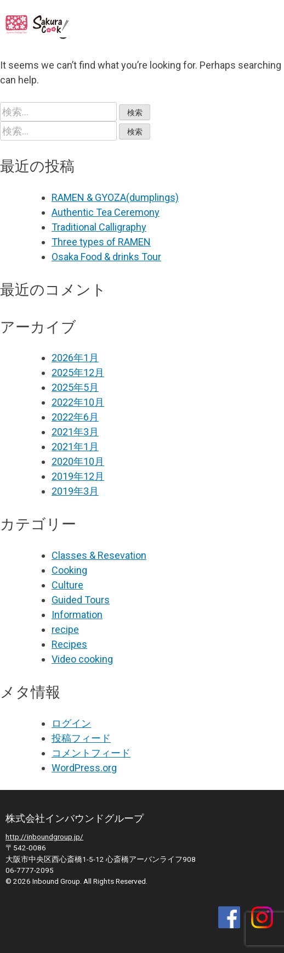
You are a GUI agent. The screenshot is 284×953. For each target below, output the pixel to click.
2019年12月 (78, 476)
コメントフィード (91, 753)
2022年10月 (78, 402)
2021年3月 (75, 432)
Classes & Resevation (99, 555)
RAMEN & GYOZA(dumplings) (115, 197)
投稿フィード (81, 738)
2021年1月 (75, 446)
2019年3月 (75, 491)
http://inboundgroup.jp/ (44, 836)
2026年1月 (75, 357)
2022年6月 (75, 417)
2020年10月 (78, 461)
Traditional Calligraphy (99, 227)
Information (77, 614)
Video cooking (82, 659)
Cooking (69, 570)
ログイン (71, 723)
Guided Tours (81, 600)
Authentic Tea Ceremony (106, 212)
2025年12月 (78, 372)
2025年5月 (75, 387)
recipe (65, 629)
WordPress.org (84, 767)
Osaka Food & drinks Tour (106, 256)
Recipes (69, 644)
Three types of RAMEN (101, 242)
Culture (67, 585)
